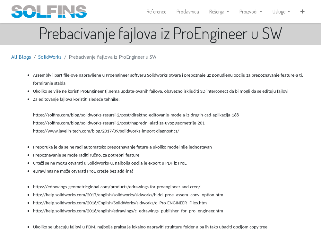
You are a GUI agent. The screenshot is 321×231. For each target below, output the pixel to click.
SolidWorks (50, 57)
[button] (302, 11)
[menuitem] (156, 11)
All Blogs (21, 57)
